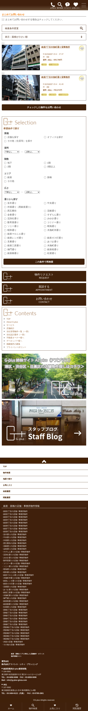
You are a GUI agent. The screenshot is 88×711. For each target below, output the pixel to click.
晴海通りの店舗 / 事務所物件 (15, 569)
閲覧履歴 (6, 497)
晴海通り (50, 226)
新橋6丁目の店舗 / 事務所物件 (15, 624)
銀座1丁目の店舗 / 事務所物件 (15, 511)
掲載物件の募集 (13, 344)
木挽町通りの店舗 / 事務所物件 (15, 595)
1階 (47, 162)
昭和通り (10, 230)
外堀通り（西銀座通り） (18, 207)
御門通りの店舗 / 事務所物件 (15, 598)
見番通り (10, 241)
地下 (8, 162)
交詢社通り (11, 218)
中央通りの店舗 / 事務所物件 (15, 537)
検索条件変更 (12, 28)
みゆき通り (51, 218)
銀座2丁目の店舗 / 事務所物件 (15, 514)
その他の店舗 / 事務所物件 (14, 645)
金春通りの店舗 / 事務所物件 (15, 549)
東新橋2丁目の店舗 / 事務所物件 (16, 639)
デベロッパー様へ (14, 341)
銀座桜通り (51, 249)
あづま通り (51, 241)
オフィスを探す (53, 137)
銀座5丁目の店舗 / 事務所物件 (15, 523)
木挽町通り (51, 245)
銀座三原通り (12, 245)
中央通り (50, 203)
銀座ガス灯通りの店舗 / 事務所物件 (17, 584)
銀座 (8, 177)
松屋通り (50, 253)
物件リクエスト (44, 276)
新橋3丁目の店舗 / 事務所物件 (15, 616)
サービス (10, 325)
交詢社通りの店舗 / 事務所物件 (15, 555)
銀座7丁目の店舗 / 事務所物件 (15, 529)
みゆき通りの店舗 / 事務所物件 (15, 558)
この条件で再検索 (44, 261)
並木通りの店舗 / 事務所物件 (15, 534)
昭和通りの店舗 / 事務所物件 (15, 572)
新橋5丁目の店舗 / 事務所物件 (15, 621)
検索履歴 (6, 491)
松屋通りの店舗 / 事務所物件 (15, 607)
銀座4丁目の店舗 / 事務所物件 (15, 520)
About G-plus (12, 322)
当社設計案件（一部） (16, 335)
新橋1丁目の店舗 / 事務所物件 (15, 610)
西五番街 (10, 210)
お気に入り (7, 485)
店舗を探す (11, 137)
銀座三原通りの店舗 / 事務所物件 (16, 592)
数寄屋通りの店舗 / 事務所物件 (15, 561)
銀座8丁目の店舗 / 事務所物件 (15, 531)
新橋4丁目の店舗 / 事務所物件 (15, 619)
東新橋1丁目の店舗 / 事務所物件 (16, 636)
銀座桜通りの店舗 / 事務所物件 (15, 601)
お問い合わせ (44, 300)
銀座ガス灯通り (53, 237)
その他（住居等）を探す (18, 141)
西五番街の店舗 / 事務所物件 (15, 543)
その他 (9, 181)
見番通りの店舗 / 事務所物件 (15, 587)
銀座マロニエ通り (15, 234)
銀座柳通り (11, 253)
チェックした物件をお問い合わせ (44, 107)
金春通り (10, 214)
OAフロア (52, 94)
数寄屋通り (11, 222)
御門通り (10, 249)
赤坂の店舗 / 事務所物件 (13, 642)
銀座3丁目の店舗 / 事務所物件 (15, 517)
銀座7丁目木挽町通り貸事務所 (55, 47)
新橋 (48, 177)
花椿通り (50, 210)
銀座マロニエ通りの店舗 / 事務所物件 (18, 575)
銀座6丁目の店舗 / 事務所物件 (15, 526)
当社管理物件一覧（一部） (18, 331)
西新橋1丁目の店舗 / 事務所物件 (16, 627)
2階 (7, 166)
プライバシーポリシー (16, 347)
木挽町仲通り (52, 230)
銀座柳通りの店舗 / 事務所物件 (15, 604)
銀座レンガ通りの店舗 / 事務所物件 (17, 581)
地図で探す (7, 479)
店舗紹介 (10, 328)
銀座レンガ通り (13, 237)
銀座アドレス (53, 64)
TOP (8, 319)
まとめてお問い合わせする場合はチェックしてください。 (34, 19)
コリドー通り (52, 222)
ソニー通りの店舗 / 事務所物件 (15, 566)
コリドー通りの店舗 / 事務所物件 (16, 563)
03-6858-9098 (12, 677)
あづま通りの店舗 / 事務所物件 (15, 590)
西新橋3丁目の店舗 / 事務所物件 (16, 633)
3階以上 (49, 166)
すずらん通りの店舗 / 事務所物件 (16, 552)
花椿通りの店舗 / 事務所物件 (15, 546)
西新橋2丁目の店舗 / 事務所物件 (16, 630)
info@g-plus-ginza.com (17, 680)
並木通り (10, 203)
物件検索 (6, 473)
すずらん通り (52, 214)
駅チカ (44, 64)
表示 (16, 36)
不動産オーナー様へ (15, 338)
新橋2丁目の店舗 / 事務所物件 (15, 613)
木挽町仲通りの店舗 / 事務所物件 (16, 578)
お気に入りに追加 (82, 49)
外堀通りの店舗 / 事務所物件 (15, 540)
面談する (44, 288)
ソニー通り (11, 226)
